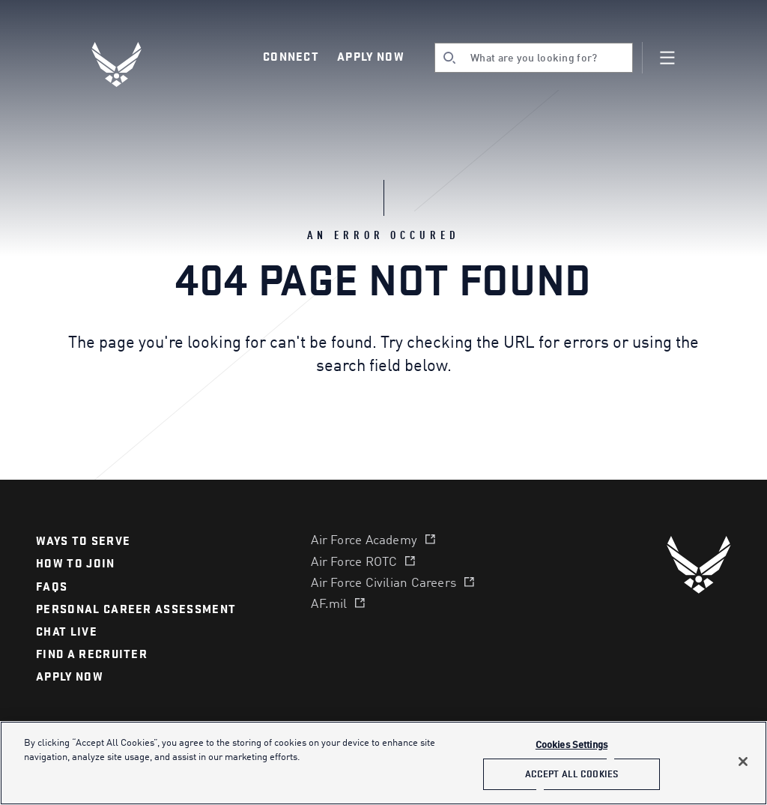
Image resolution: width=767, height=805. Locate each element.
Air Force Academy (364, 540)
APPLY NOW (69, 676)
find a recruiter (92, 654)
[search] (533, 58)
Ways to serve (83, 541)
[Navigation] (667, 57)
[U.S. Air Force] (699, 565)
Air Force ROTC (354, 562)
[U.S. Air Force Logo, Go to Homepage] (127, 64)
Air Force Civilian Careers (383, 583)
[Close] (743, 761)
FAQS (51, 586)
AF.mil (329, 604)
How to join (75, 563)
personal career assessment (136, 609)
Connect (291, 56)
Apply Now (370, 56)
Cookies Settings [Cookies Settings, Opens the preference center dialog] (571, 745)
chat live (66, 631)
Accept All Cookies (571, 774)
